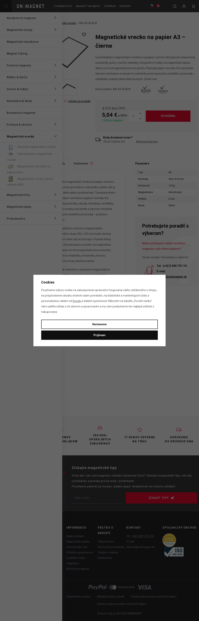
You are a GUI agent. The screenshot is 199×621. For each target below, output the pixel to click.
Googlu (76, 301)
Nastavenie (99, 324)
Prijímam (99, 335)
